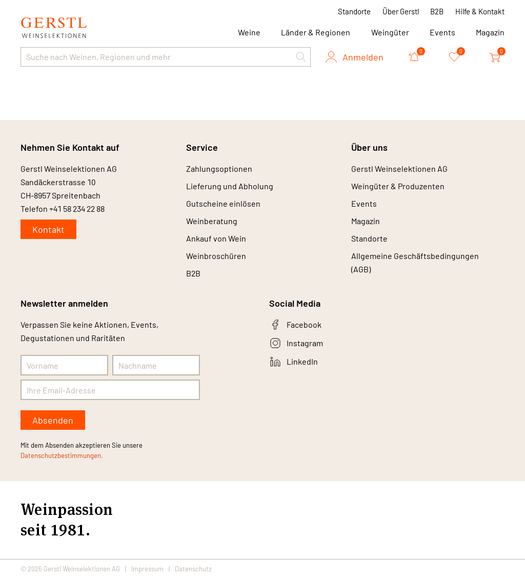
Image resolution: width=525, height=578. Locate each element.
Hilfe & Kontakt (479, 11)
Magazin (490, 32)
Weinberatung (211, 221)
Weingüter (390, 32)
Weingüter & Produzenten (398, 186)
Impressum (147, 569)
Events (442, 32)
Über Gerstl (400, 11)
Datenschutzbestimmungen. (62, 455)
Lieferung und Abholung (229, 186)
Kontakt (48, 229)
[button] (301, 57)
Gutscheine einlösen (223, 203)
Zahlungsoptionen (219, 168)
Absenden (52, 420)
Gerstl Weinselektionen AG (399, 168)
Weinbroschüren (216, 256)
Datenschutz (193, 569)
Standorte (354, 11)
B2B (436, 11)
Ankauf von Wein (216, 238)
